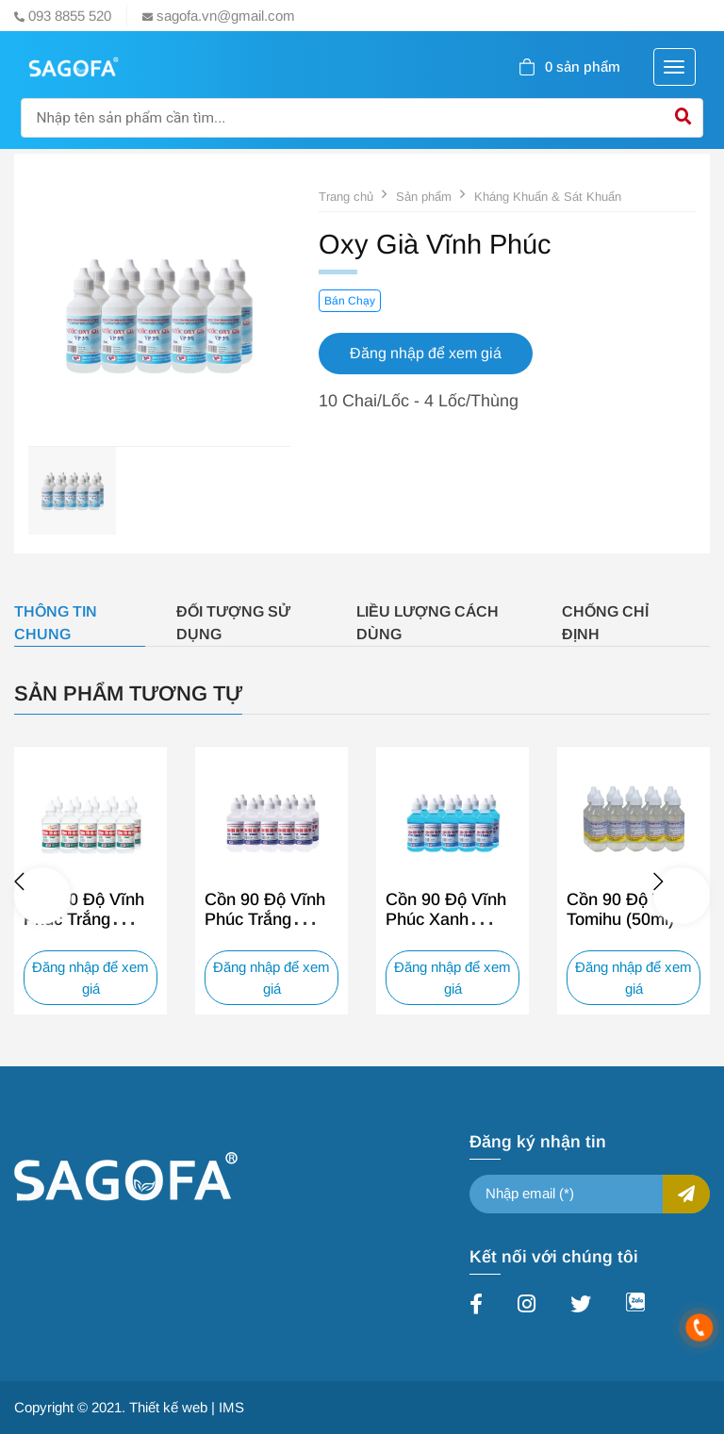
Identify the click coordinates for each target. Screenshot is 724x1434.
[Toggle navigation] (674, 67)
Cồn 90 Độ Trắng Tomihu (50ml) (631, 909)
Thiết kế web (168, 1407)
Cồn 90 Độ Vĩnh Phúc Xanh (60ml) (446, 919)
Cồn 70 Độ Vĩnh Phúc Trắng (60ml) (84, 919)
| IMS (227, 1407)
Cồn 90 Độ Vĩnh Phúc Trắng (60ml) (265, 919)
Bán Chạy (349, 300)
